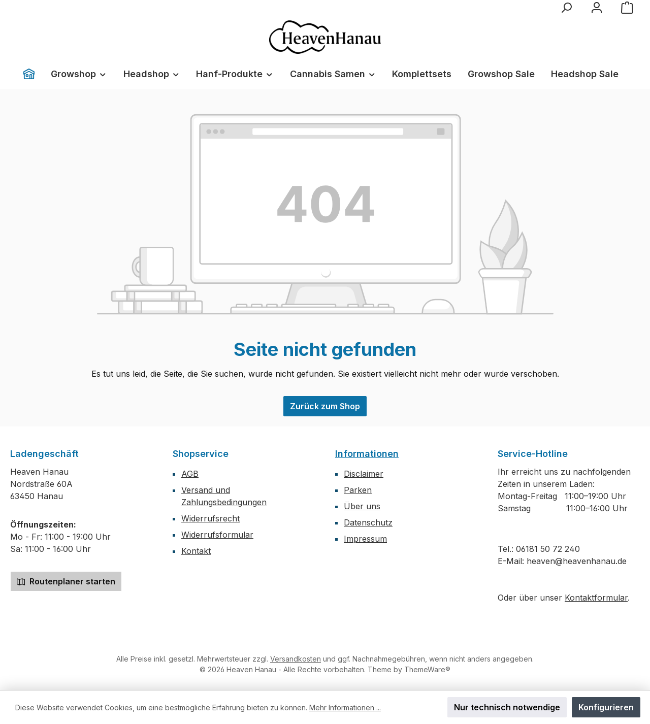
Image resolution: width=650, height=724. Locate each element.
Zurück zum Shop (325, 406)
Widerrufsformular (217, 535)
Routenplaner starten (66, 581)
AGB (190, 474)
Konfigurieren (606, 707)
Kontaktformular (596, 598)
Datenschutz (368, 522)
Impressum (365, 539)
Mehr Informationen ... (345, 707)
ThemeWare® (427, 669)
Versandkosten (295, 658)
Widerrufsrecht (210, 518)
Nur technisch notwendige (507, 707)
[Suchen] (566, 7)
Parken (358, 490)
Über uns (362, 506)
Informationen (367, 453)
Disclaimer (363, 474)
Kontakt (196, 551)
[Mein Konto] (596, 7)
